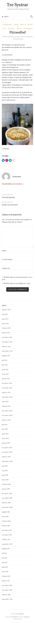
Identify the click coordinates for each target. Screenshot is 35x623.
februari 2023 (6, 328)
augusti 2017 (6, 548)
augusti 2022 (6, 356)
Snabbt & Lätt (17, 26)
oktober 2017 (6, 539)
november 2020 (7, 415)
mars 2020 (5, 438)
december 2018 (7, 493)
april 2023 (5, 319)
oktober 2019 (6, 457)
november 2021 (7, 388)
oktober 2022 (6, 346)
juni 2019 (5, 466)
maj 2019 (5, 470)
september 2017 (7, 544)
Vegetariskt (28, 29)
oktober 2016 (6, 595)
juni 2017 (4, 558)
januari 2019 (6, 489)
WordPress (15, 617)
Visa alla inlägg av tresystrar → (13, 184)
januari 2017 (6, 581)
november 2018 (7, 498)
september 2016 (7, 599)
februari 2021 (6, 406)
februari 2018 (6, 521)
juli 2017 (4, 553)
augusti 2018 (6, 512)
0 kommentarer (18, 39)
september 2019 (7, 461)
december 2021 (7, 383)
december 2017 (7, 530)
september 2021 (7, 397)
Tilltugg (11, 29)
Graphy (26, 617)
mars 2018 (5, 516)
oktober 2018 (6, 503)
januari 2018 (6, 526)
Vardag (19, 29)
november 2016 (7, 590)
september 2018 (7, 507)
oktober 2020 (6, 420)
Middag (23, 24)
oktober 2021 (6, 392)
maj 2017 (4, 562)
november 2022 (7, 342)
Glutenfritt (7, 24)
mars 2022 (5, 374)
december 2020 (7, 411)
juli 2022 (4, 360)
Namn (4, 251)
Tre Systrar (17, 5)
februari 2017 (6, 576)
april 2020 (5, 434)
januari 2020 (6, 443)
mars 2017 (5, 571)
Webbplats (6, 268)
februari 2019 (6, 484)
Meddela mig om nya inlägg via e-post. (17, 283)
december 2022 (7, 337)
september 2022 (7, 351)
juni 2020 (5, 429)
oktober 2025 (6, 310)
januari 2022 (6, 378)
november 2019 (7, 452)
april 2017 (5, 567)
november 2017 (7, 535)
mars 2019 (5, 480)
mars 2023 (5, 323)
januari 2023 (6, 333)
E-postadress (7, 259)
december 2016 (7, 585)
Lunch (16, 24)
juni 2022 (5, 365)
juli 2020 (4, 424)
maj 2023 (5, 314)
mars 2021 (5, 401)
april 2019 (5, 475)
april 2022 (5, 369)
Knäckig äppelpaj (8, 197)
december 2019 (7, 447)
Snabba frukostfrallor (10, 205)
